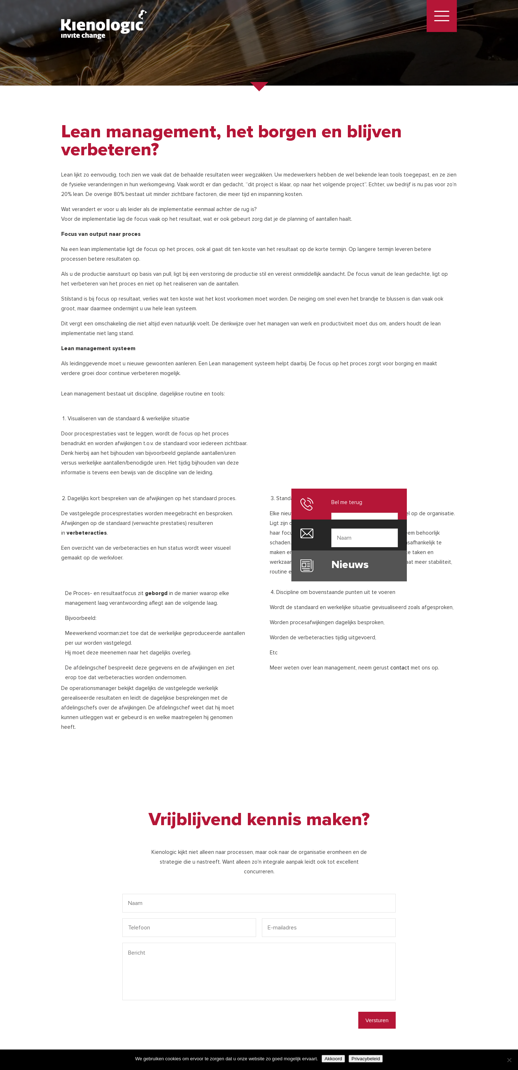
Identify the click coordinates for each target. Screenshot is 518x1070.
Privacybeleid (365, 1058)
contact (399, 667)
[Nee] (509, 1060)
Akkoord (333, 1058)
